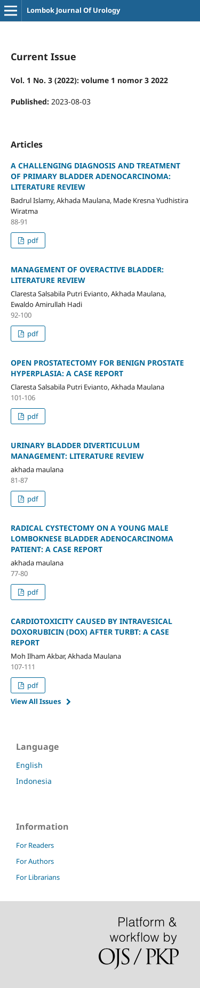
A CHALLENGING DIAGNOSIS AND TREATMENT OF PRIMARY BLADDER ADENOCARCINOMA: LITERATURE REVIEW (95, 176)
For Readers (35, 845)
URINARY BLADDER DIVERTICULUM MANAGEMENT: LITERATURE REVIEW (77, 450)
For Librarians (38, 877)
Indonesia (34, 781)
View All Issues (36, 701)
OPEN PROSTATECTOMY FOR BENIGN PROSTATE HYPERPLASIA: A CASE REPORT (97, 368)
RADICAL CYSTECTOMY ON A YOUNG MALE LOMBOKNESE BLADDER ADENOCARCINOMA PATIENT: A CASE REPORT (92, 538)
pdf (32, 240)
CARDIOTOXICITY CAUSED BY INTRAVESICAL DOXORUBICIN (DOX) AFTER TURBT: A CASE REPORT (91, 631)
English (29, 765)
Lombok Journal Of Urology (73, 10)
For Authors (35, 861)
